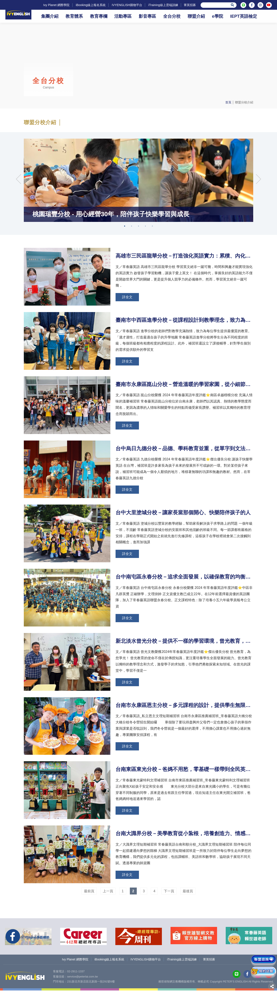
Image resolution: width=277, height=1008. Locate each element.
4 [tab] (145, 254)
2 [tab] (131, 254)
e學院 (217, 16)
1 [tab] (124, 254)
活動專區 (123, 16)
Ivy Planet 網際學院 (54, 5)
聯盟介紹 (196, 16)
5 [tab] (152, 254)
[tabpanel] (138, 194)
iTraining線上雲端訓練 (161, 5)
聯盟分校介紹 (244, 102)
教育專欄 (98, 16)
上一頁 (108, 910)
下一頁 (169, 910)
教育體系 (74, 16)
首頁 (228, 102)
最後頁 (188, 910)
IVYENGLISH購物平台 (125, 5)
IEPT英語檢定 (243, 16)
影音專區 (147, 16)
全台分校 (171, 16)
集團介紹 (49, 16)
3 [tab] (138, 254)
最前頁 (89, 910)
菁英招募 (188, 5)
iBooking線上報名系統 (88, 5)
